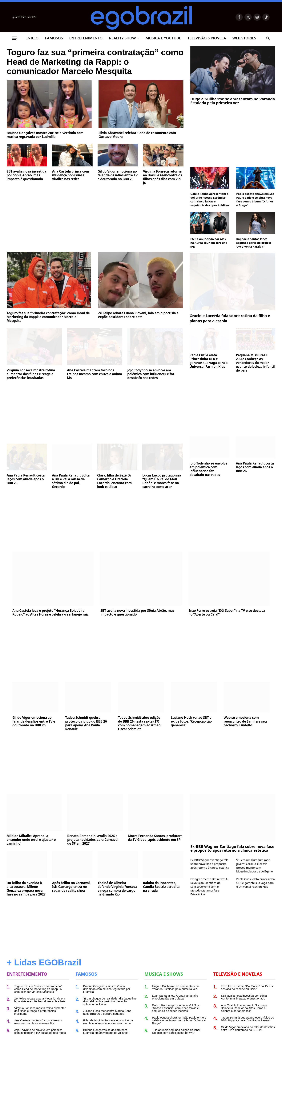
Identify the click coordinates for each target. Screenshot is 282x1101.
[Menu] (14, 38)
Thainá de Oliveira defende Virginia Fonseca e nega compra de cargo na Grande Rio (117, 888)
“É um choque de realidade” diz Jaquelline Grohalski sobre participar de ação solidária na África (110, 1001)
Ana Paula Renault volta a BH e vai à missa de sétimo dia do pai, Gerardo (71, 481)
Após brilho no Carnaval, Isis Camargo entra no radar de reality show (71, 886)
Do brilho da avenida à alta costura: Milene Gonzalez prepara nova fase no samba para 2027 (26, 888)
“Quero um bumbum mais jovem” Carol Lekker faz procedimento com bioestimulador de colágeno (254, 865)
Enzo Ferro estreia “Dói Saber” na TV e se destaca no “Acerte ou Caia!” (226, 612)
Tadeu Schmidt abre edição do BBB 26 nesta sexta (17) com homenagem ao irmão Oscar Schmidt (139, 723)
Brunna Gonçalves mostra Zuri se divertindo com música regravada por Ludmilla (45, 138)
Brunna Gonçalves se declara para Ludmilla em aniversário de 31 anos (105, 1031)
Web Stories (244, 38)
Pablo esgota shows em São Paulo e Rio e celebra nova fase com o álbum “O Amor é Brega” (255, 199)
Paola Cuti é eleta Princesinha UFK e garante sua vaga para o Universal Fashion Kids (209, 361)
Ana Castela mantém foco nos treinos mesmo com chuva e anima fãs (94, 374)
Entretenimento (86, 38)
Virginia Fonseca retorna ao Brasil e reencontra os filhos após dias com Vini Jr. (162, 180)
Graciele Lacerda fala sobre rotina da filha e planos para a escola (230, 318)
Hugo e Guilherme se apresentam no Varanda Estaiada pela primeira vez (232, 101)
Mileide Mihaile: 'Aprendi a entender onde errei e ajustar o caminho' (31, 839)
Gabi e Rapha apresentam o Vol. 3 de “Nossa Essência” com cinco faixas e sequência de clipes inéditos (209, 199)
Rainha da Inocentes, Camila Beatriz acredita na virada (161, 886)
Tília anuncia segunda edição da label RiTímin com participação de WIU (176, 1031)
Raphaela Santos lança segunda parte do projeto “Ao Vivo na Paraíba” (254, 242)
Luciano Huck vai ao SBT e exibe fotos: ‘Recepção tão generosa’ (191, 721)
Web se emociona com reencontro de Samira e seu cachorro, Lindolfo (245, 721)
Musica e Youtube (163, 38)
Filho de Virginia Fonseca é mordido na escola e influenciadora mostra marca (108, 1022)
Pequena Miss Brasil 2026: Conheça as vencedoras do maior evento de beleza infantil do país (255, 362)
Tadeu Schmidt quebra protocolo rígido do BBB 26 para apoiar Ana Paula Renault (86, 723)
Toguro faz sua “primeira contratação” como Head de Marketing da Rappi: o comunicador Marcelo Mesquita (92, 64)
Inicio (32, 38)
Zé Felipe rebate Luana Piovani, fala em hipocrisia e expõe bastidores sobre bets (138, 315)
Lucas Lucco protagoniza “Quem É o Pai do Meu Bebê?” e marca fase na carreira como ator (161, 481)
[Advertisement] (95, 220)
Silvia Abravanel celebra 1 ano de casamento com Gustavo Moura (137, 138)
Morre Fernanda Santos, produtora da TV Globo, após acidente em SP (155, 838)
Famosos (54, 38)
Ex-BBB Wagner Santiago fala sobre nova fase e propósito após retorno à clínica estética (232, 848)
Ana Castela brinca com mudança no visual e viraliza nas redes (70, 179)
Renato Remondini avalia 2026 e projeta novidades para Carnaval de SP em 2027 (92, 839)
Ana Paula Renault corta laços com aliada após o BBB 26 (26, 479)
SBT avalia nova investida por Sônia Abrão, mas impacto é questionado (26, 179)
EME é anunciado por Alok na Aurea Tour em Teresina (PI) (208, 242)
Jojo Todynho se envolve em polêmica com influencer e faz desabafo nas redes (150, 374)
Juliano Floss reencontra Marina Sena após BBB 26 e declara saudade (107, 1012)
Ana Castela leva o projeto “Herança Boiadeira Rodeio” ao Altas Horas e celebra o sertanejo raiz (50, 612)
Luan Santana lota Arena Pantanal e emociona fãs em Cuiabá (175, 997)
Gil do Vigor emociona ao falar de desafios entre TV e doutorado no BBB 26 (118, 179)
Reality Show (122, 38)
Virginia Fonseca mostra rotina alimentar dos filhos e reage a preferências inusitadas (31, 374)
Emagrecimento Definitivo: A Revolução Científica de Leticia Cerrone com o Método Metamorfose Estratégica (209, 886)
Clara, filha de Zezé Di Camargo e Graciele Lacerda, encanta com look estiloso (114, 481)
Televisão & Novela (206, 38)
